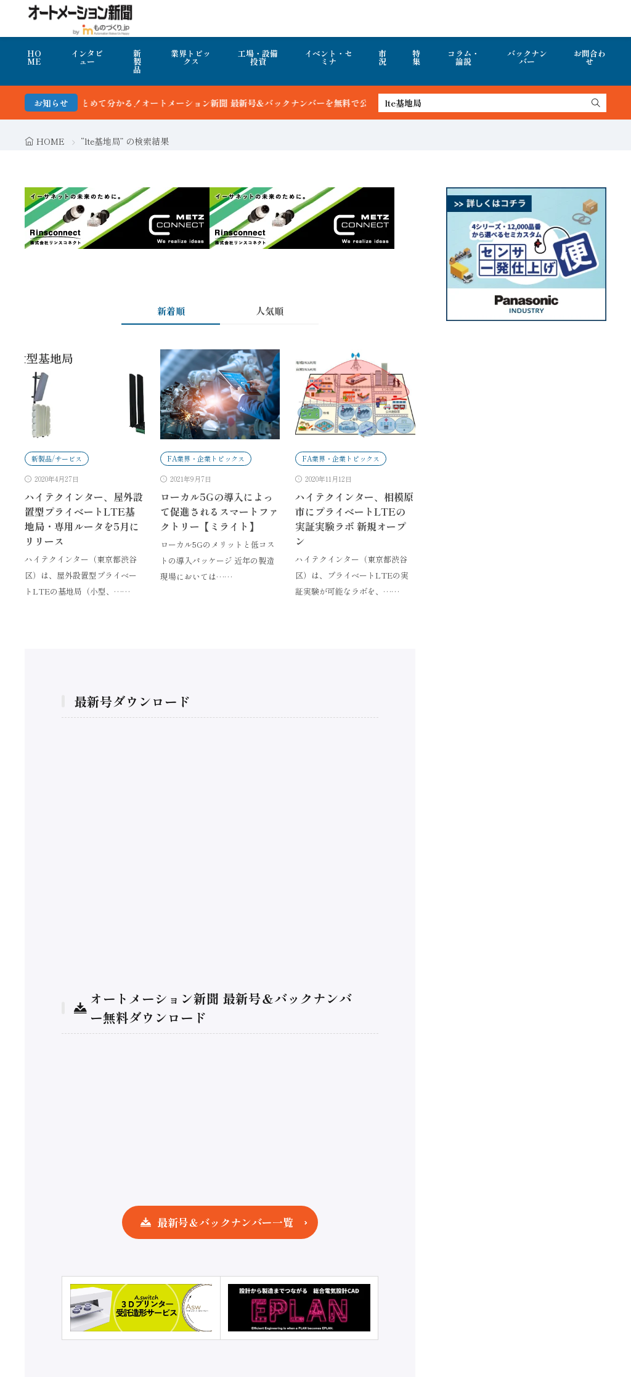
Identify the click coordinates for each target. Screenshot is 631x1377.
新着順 (171, 310)
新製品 (137, 61)
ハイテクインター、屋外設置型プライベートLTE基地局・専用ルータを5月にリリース (84, 518)
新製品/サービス (56, 458)
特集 (416, 57)
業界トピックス (191, 57)
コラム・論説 (463, 57)
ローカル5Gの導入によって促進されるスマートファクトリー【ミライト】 (219, 511)
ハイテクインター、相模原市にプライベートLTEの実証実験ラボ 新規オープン (354, 518)
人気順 (269, 310)
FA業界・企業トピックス (206, 458)
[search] (596, 103)
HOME (34, 57)
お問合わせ (590, 57)
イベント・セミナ (328, 57)
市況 (382, 57)
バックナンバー (527, 57)
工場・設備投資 (258, 57)
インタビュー (87, 57)
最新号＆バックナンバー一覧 (225, 1222)
